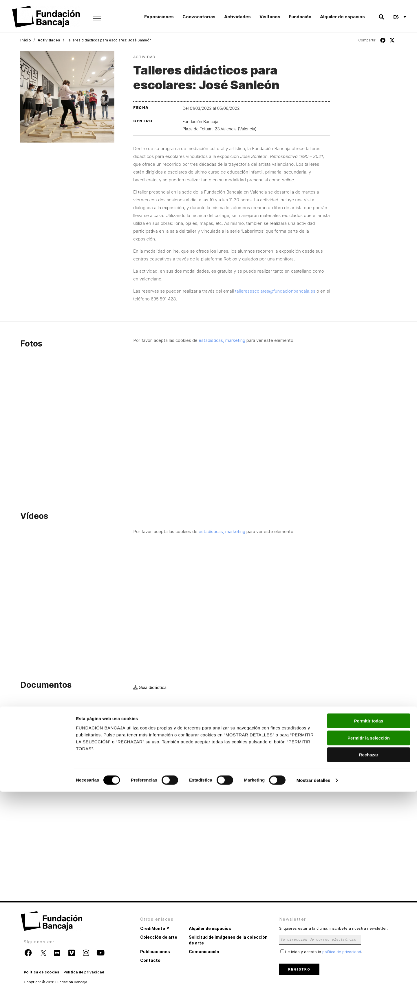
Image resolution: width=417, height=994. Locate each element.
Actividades (237, 16)
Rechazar (368, 957)
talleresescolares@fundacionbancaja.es (275, 291)
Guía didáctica (153, 687)
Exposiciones (159, 16)
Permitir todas (368, 923)
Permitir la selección (369, 940)
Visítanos (269, 16)
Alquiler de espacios (342, 16)
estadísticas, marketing (222, 340)
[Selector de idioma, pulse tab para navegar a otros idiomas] (399, 17)
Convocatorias (198, 16)
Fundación (300, 16)
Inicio (25, 40)
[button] (381, 17)
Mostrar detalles (313, 982)
